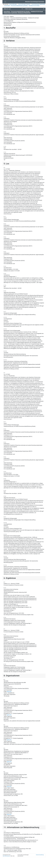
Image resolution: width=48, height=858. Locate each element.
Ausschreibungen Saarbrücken (38, 4)
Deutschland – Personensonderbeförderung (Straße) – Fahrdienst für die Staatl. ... (22, 5)
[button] (13, 9)
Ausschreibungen (13, 4)
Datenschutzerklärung (40, 854)
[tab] (13, 9)
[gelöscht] (9, 691)
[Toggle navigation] (5, 1)
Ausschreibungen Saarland (24, 4)
